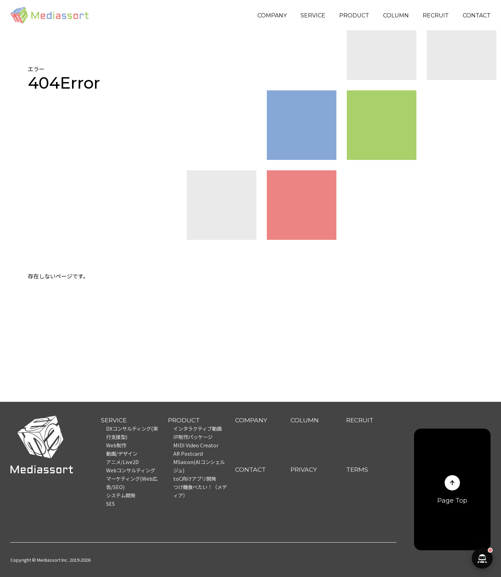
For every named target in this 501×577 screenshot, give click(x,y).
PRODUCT (354, 15)
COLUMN (396, 15)
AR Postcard (188, 453)
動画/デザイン (121, 453)
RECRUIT (436, 15)
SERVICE (313, 15)
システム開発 (120, 495)
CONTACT (477, 15)
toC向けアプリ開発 (194, 478)
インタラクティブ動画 (197, 428)
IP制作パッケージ (193, 436)
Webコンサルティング (130, 470)
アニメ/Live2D (122, 461)
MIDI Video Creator (195, 445)
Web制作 (116, 445)
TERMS (357, 469)
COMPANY (272, 15)
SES (110, 503)
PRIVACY (304, 469)
